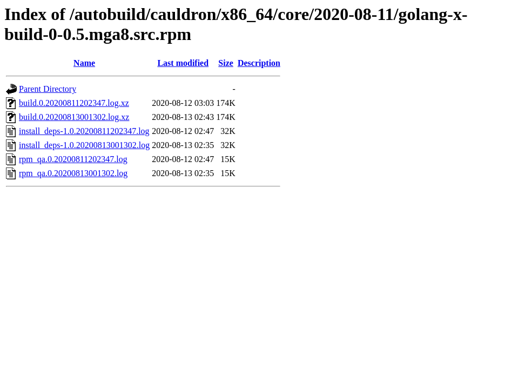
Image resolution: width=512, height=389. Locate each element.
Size (225, 63)
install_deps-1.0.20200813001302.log (84, 145)
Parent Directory (47, 88)
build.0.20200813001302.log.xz (74, 117)
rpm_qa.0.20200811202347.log (73, 159)
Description (259, 63)
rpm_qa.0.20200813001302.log (73, 173)
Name (84, 63)
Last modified (182, 63)
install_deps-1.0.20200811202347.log (84, 131)
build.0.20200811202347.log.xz (74, 103)
